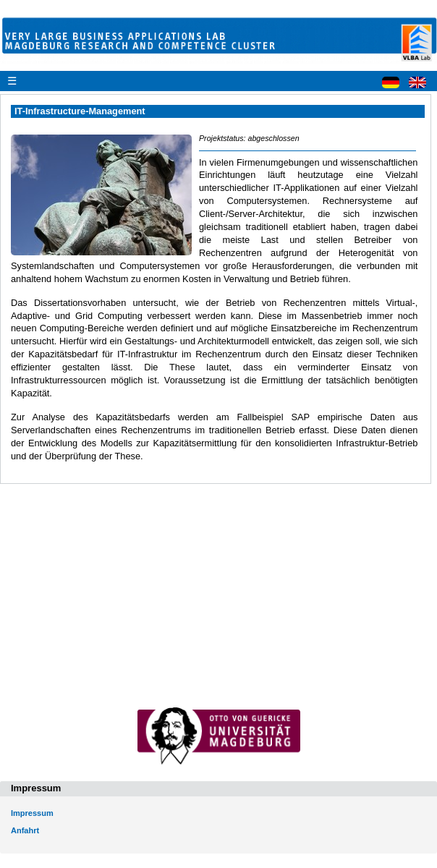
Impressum (32, 813)
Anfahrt (25, 830)
